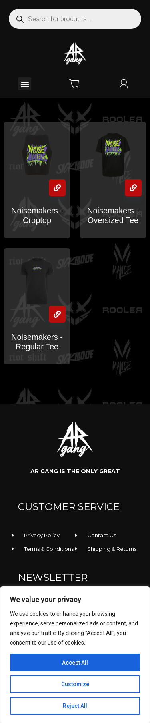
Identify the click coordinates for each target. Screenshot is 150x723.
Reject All (75, 706)
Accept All (75, 662)
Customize (75, 684)
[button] (24, 83)
